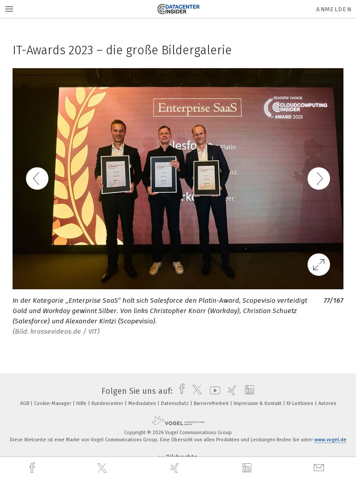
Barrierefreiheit (212, 403)
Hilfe (82, 403)
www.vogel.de (330, 440)
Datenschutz (175, 403)
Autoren (327, 403)
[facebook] (33, 468)
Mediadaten (142, 403)
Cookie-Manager (53, 403)
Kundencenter (108, 403)
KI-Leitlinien (301, 403)
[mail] (320, 468)
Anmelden (334, 9)
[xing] (175, 468)
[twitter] (103, 468)
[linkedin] (248, 468)
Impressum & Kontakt (258, 403)
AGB (25, 403)
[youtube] (212, 391)
